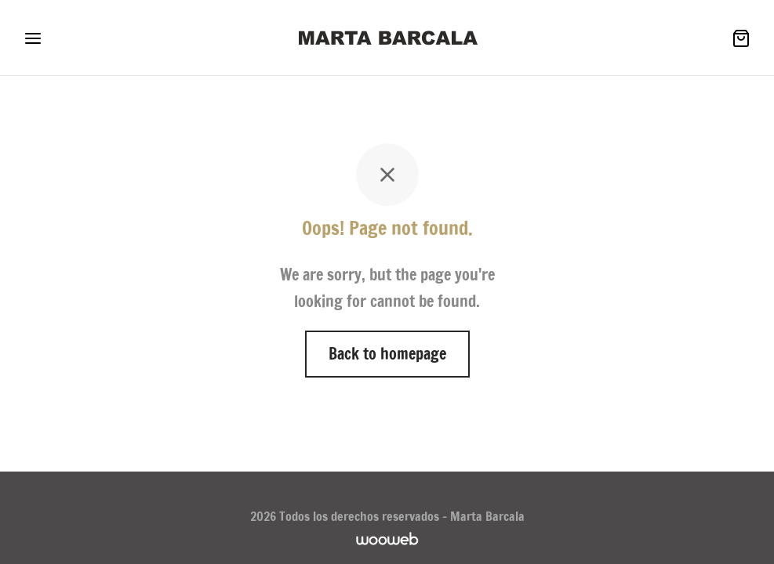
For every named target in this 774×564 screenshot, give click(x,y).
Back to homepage (387, 353)
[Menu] (33, 38)
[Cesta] (741, 38)
